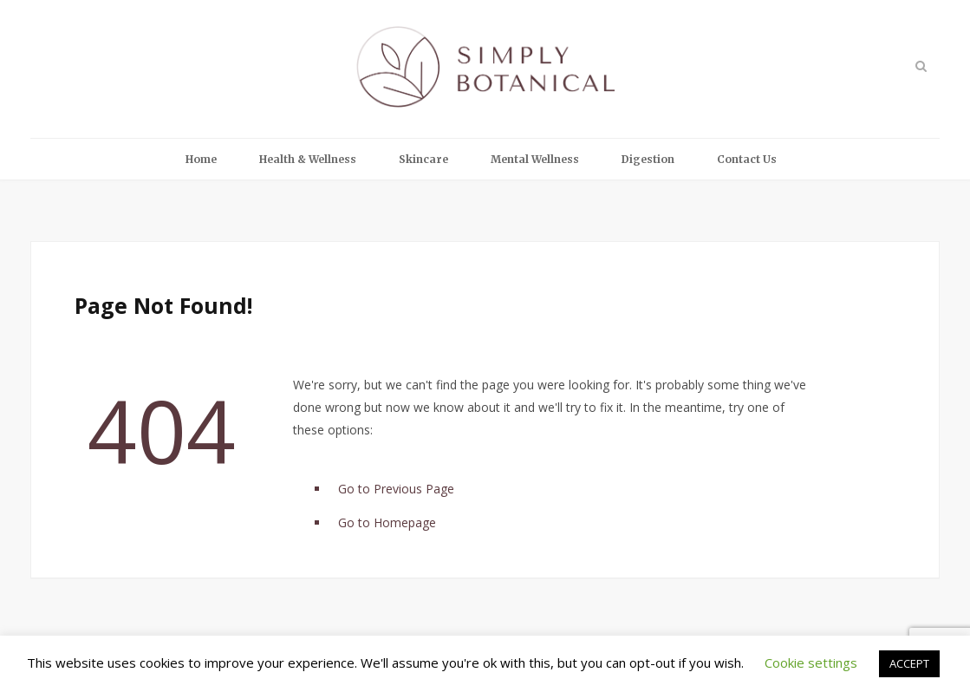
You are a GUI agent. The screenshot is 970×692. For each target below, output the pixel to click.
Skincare (423, 159)
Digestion (648, 159)
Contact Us (747, 159)
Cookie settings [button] (811, 662)
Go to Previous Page (396, 488)
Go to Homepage (387, 522)
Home (201, 159)
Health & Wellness (307, 159)
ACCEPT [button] (909, 663)
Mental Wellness (535, 159)
